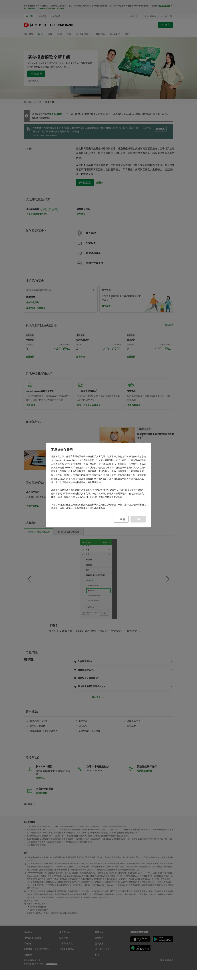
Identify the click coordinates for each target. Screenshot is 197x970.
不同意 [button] (121, 519)
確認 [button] (138, 519)
